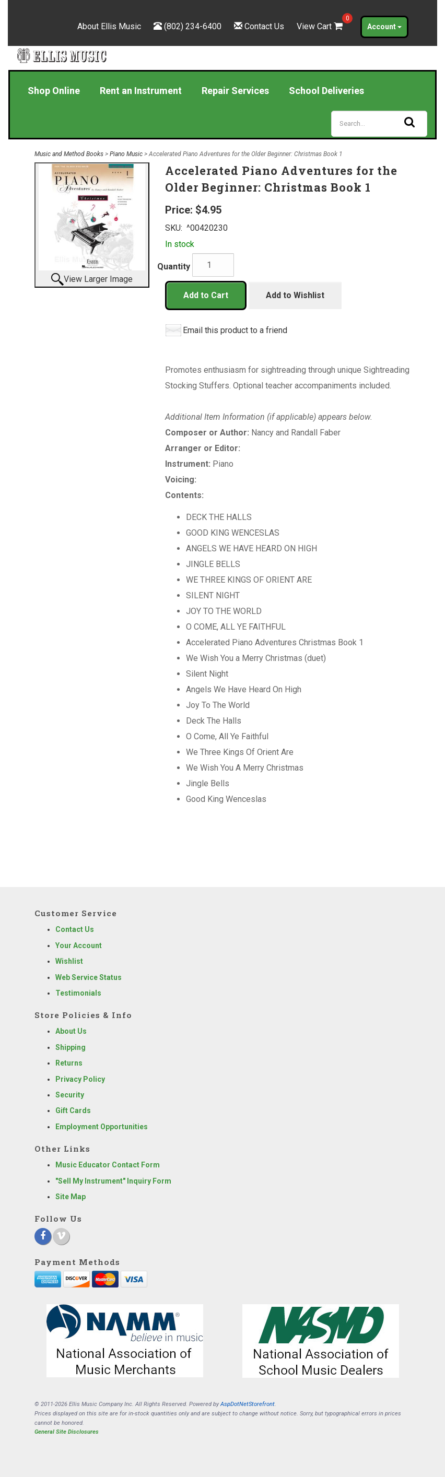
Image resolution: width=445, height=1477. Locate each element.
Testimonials (78, 993)
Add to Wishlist (295, 295)
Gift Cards (73, 1110)
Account (384, 26)
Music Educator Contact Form (107, 1165)
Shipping (70, 1047)
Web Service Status (88, 977)
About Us (71, 1031)
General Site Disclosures (66, 1431)
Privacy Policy (80, 1079)
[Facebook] (42, 1236)
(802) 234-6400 (192, 26)
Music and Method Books (68, 154)
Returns (69, 1063)
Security (69, 1095)
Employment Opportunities (101, 1126)
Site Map (70, 1196)
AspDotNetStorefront (247, 1404)
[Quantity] (213, 265)
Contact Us (264, 26)
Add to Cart (205, 295)
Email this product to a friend (235, 330)
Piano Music (126, 154)
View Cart (321, 26)
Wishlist (69, 961)
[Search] (379, 124)
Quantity (173, 266)
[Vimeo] (61, 1236)
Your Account (78, 945)
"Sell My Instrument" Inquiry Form (113, 1181)
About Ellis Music (109, 26)
